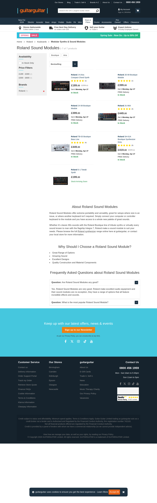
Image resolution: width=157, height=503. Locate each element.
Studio (68, 22)
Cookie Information (26, 453)
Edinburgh (53, 435)
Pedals (61, 22)
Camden (52, 431)
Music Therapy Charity (90, 448)
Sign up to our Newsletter (78, 389)
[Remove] (44, 91)
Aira (65, 55)
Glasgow (53, 444)
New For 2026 (21, 21)
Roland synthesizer (87, 231)
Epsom (52, 440)
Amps (53, 22)
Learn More (102, 492)
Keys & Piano (88, 21)
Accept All (114, 492)
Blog (68, 2)
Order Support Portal (27, 435)
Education (84, 444)
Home (19, 42)
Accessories (107, 22)
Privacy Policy (70, 395)
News (82, 440)
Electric (31, 22)
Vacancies (84, 457)
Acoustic (39, 22)
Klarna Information (26, 462)
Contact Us (118, 2)
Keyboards (42, 42)
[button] (137, 10)
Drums (97, 22)
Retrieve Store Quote (27, 444)
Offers (126, 22)
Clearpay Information (27, 466)
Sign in (121, 12)
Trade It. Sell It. (80, 2)
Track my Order (25, 440)
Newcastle (53, 448)
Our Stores (59, 2)
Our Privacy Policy (88, 453)
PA (75, 22)
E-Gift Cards (85, 431)
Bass (47, 22)
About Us (106, 2)
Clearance (135, 22)
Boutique (55, 55)
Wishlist (128, 12)
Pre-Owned (118, 21)
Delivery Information (27, 431)
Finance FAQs (24, 448)
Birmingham (54, 427)
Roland (30, 42)
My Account (124, 9)
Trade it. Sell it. (86, 435)
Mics (80, 22)
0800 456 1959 (133, 2)
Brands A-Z (94, 2)
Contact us (23, 427)
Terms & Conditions (26, 457)
